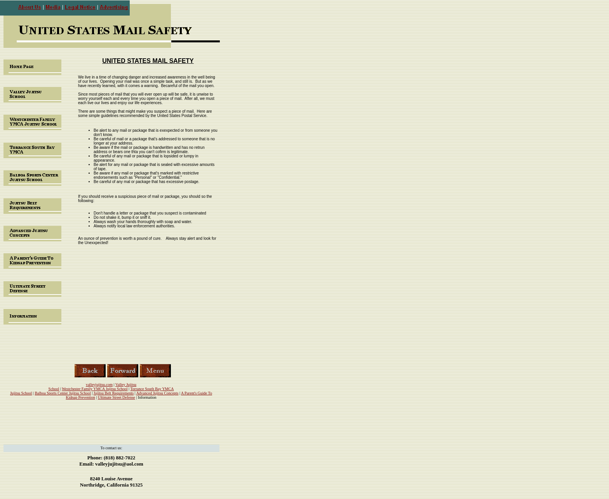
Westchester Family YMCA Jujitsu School (94, 389)
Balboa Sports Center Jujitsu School (62, 393)
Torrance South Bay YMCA (152, 389)
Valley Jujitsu (125, 384)
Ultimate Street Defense (116, 397)
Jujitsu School (21, 393)
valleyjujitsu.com (99, 384)
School (54, 389)
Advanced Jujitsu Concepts (157, 393)
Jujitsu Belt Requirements (114, 393)
